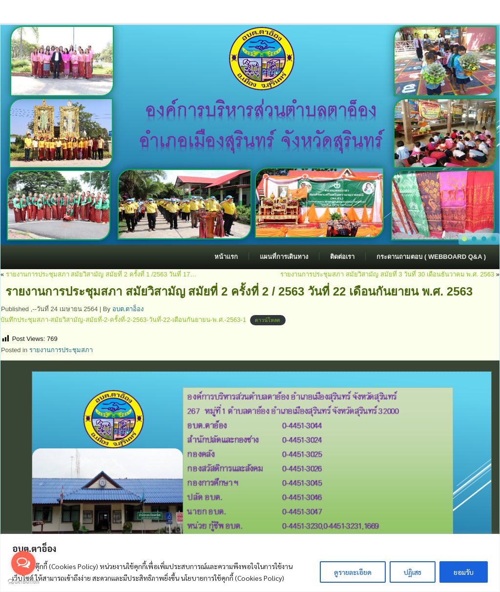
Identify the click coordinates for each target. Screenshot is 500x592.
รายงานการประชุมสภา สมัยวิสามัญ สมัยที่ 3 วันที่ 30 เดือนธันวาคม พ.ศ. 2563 (387, 274)
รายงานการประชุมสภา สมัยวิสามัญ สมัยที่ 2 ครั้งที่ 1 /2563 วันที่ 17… (101, 274)
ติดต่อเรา (342, 256)
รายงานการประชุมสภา (61, 350)
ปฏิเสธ (412, 572)
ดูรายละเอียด (353, 572)
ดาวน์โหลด (267, 320)
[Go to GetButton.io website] (23, 582)
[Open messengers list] (23, 563)
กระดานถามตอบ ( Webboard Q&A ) (431, 256)
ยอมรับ (464, 572)
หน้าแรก (226, 256)
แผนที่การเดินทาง (284, 256)
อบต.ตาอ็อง (128, 309)
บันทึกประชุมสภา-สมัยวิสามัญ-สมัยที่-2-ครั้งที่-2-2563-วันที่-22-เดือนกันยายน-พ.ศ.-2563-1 (123, 319)
